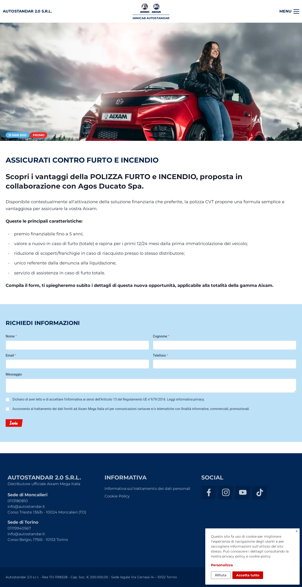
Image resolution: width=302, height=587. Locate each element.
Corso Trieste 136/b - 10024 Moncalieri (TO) (47, 512)
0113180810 (18, 501)
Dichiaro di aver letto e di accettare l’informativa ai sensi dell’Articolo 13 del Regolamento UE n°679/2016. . (109, 399)
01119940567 (19, 528)
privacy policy (233, 556)
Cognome (161, 336)
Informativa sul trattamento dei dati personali (147, 488)
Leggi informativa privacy (185, 399)
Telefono (160, 355)
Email (11, 355)
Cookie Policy (117, 496)
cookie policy (260, 556)
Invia (13, 423)
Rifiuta (220, 575)
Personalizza (222, 565)
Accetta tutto (247, 575)
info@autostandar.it (26, 506)
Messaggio (14, 374)
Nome (11, 336)
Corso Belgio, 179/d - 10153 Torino (38, 539)
